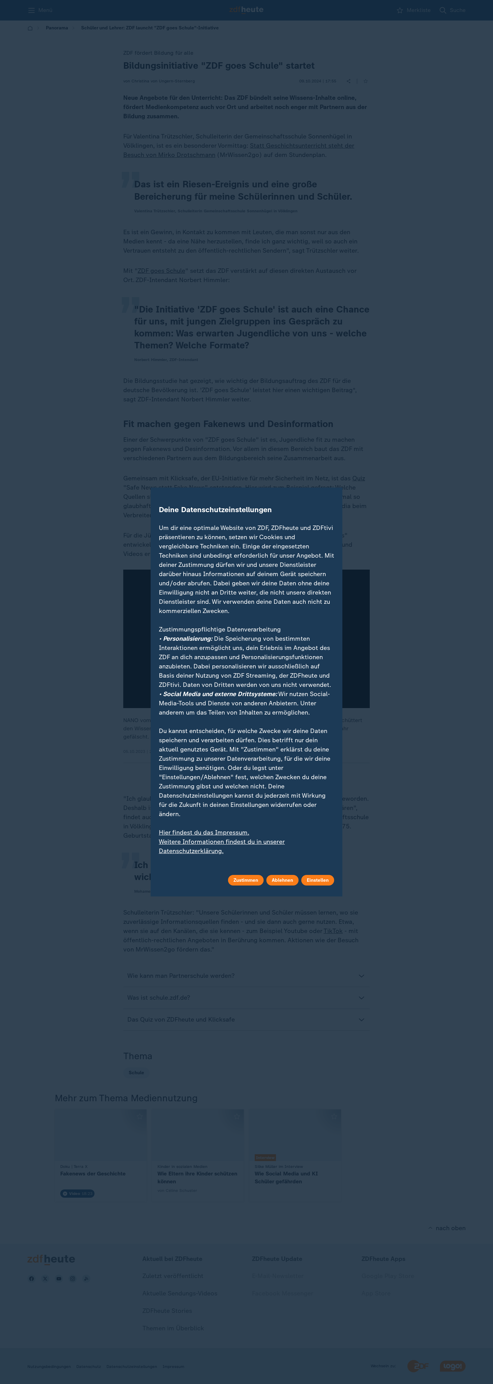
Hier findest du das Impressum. (204, 832)
